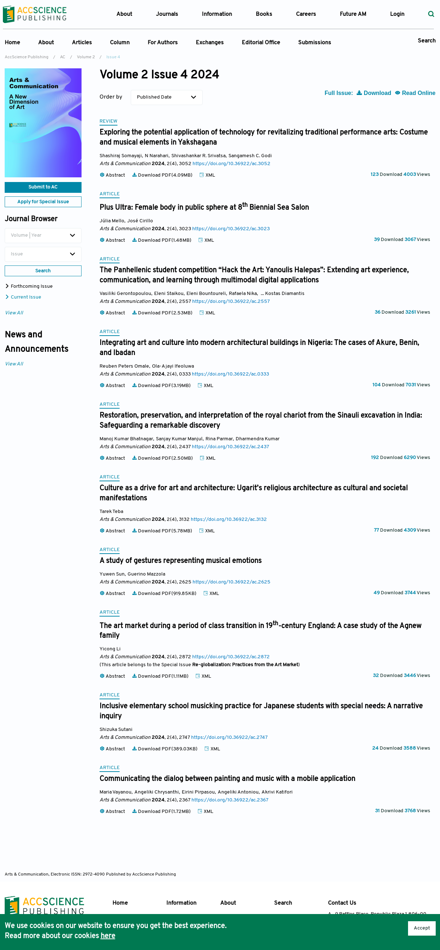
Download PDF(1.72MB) (162, 811)
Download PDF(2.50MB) (163, 458)
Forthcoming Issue (29, 286)
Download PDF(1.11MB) (161, 676)
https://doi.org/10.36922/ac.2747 (229, 737)
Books (264, 14)
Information (181, 903)
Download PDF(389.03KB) (165, 749)
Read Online (415, 93)
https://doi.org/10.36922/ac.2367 (229, 800)
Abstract (112, 175)
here (108, 936)
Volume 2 (86, 57)
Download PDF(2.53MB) (163, 313)
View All (14, 313)
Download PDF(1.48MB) (162, 240)
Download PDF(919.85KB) (165, 593)
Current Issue (23, 297)
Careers (306, 14)
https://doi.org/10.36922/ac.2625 (231, 582)
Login (397, 14)
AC (62, 57)
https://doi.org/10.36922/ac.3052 (231, 164)
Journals (167, 14)
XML (207, 175)
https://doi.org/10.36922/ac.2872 (231, 657)
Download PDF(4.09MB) (163, 175)
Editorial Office (261, 43)
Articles (82, 43)
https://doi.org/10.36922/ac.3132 (229, 519)
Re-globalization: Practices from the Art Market (245, 665)
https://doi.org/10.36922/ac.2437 (230, 447)
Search (427, 41)
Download (374, 93)
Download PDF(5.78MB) (162, 531)
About (46, 43)
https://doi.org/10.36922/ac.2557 (231, 301)
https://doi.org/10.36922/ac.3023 (231, 229)
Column (120, 43)
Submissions (314, 43)
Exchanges (210, 43)
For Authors (163, 43)
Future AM (353, 14)
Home (12, 43)
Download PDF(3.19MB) (162, 385)
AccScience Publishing (26, 57)
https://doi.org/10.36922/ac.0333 (230, 374)
